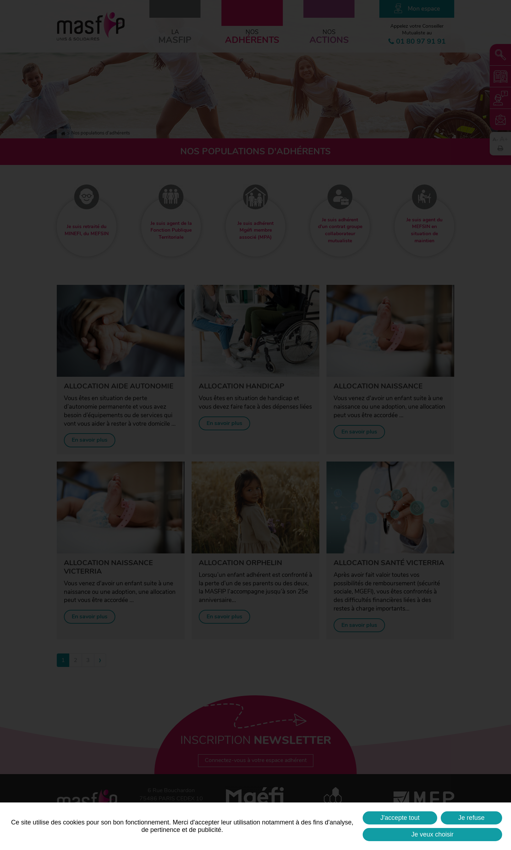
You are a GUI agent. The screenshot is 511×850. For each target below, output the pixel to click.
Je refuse (471, 817)
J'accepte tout (400, 817)
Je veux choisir (432, 834)
